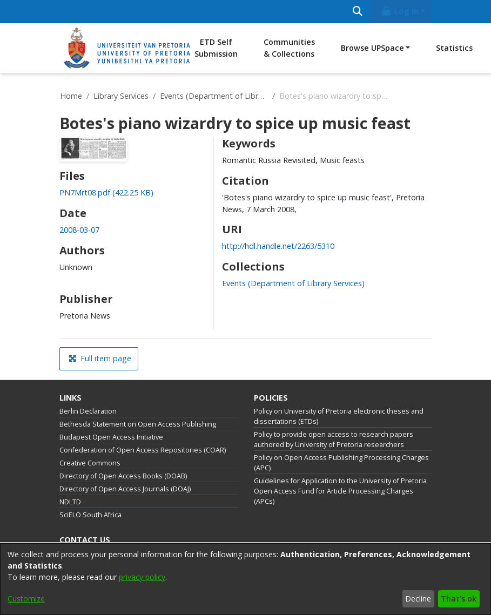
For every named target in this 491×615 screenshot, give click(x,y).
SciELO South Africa (90, 514)
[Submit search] (358, 11)
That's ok (458, 598)
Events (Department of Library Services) (214, 96)
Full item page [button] (100, 358)
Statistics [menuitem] (454, 48)
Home (71, 96)
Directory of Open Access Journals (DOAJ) (125, 489)
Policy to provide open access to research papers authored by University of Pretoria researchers (333, 439)
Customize (26, 598)
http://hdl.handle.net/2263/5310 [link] (278, 246)
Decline (418, 598)
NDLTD (70, 501)
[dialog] (245, 579)
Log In (399, 11)
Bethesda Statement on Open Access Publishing (137, 424)
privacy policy (142, 577)
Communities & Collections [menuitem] (289, 48)
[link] (106, 192)
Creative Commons (89, 463)
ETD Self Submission (216, 48)
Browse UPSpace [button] (372, 48)
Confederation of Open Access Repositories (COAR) (142, 450)
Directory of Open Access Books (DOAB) (123, 476)
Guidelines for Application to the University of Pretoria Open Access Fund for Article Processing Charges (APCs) (340, 491)
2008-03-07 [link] (79, 230)
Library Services (121, 96)
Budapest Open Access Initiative (111, 437)
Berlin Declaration (88, 411)
